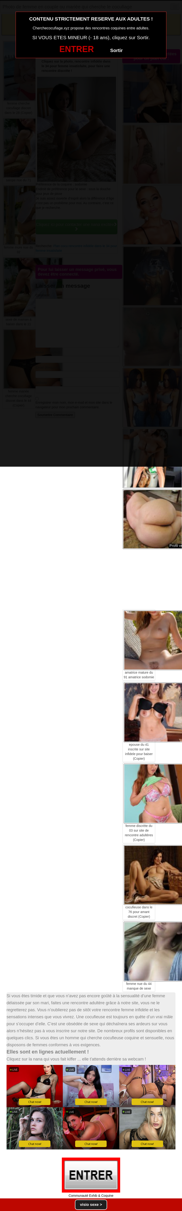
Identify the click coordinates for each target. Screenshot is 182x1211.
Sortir (116, 50)
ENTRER (76, 49)
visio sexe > (91, 1204)
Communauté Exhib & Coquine (91, 1195)
